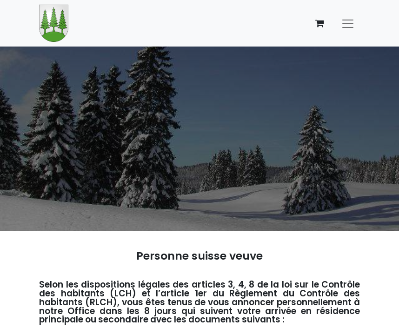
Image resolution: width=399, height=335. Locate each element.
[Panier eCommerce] (319, 23)
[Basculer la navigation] (348, 23)
